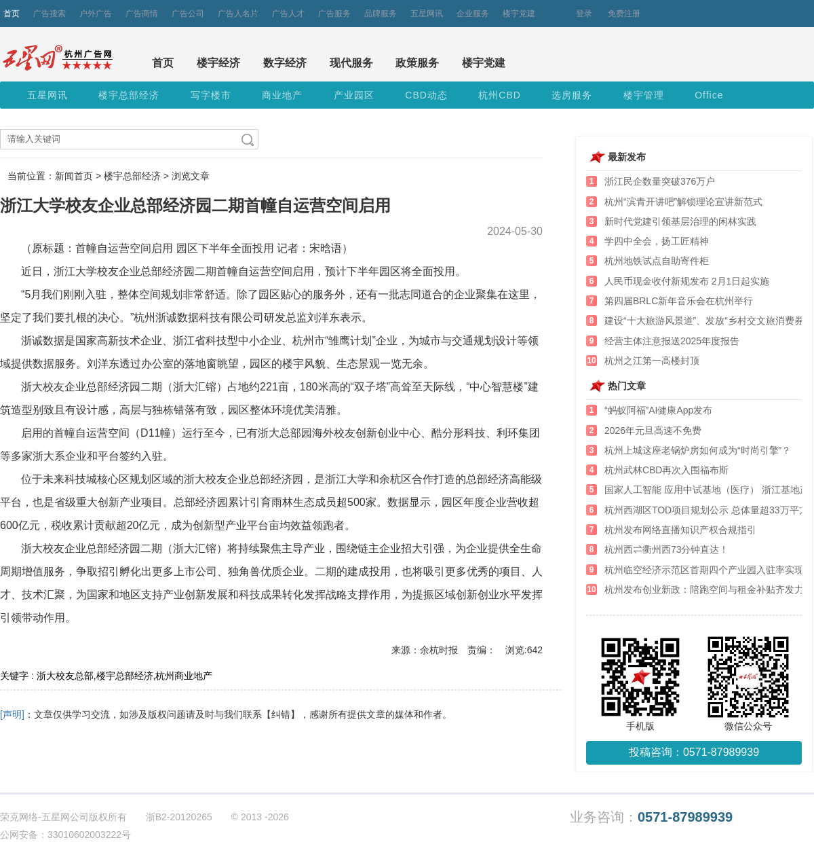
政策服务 (417, 63)
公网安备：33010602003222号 (65, 834)
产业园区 (354, 95)
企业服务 (473, 13)
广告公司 (188, 13)
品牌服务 (380, 13)
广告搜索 (49, 13)
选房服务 (571, 95)
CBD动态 (426, 95)
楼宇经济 (218, 63)
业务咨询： (651, 817)
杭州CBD (499, 95)
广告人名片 (238, 13)
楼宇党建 (519, 13)
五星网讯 (426, 13)
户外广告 (95, 13)
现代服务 (351, 63)
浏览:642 (524, 649)
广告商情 (141, 13)
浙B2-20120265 (179, 817)
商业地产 (282, 95)
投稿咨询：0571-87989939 (694, 752)
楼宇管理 (643, 95)
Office (709, 95)
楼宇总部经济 (128, 95)
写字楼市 (211, 95)
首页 (11, 13)
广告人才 (288, 13)
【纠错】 (281, 714)
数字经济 (285, 63)
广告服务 (334, 13)
